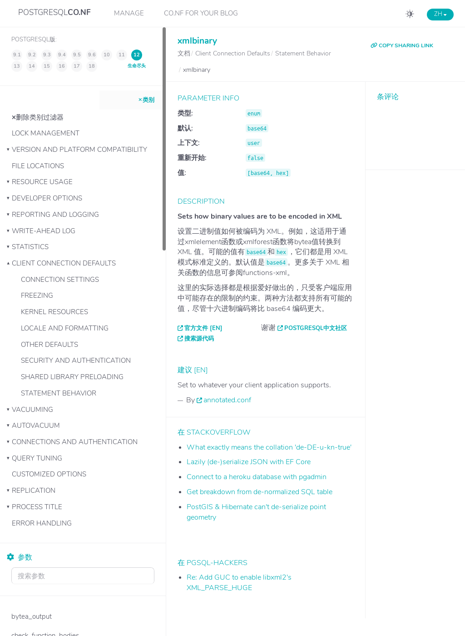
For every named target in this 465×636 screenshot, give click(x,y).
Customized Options (49, 474)
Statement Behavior (58, 393)
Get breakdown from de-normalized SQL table (259, 492)
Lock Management (45, 133)
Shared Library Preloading (72, 376)
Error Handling (42, 523)
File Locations (38, 165)
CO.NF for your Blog (201, 13)
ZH (440, 14)
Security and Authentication (76, 360)
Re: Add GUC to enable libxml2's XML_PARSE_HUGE (239, 582)
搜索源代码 (199, 339)
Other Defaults (49, 344)
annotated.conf (227, 400)
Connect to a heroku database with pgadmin (256, 477)
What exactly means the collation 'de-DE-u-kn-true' (269, 447)
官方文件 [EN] (203, 328)
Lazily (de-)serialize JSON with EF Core (249, 462)
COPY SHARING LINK (402, 45)
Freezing (37, 295)
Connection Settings (60, 279)
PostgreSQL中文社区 (315, 328)
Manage (129, 13)
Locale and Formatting (65, 328)
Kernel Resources (54, 311)
